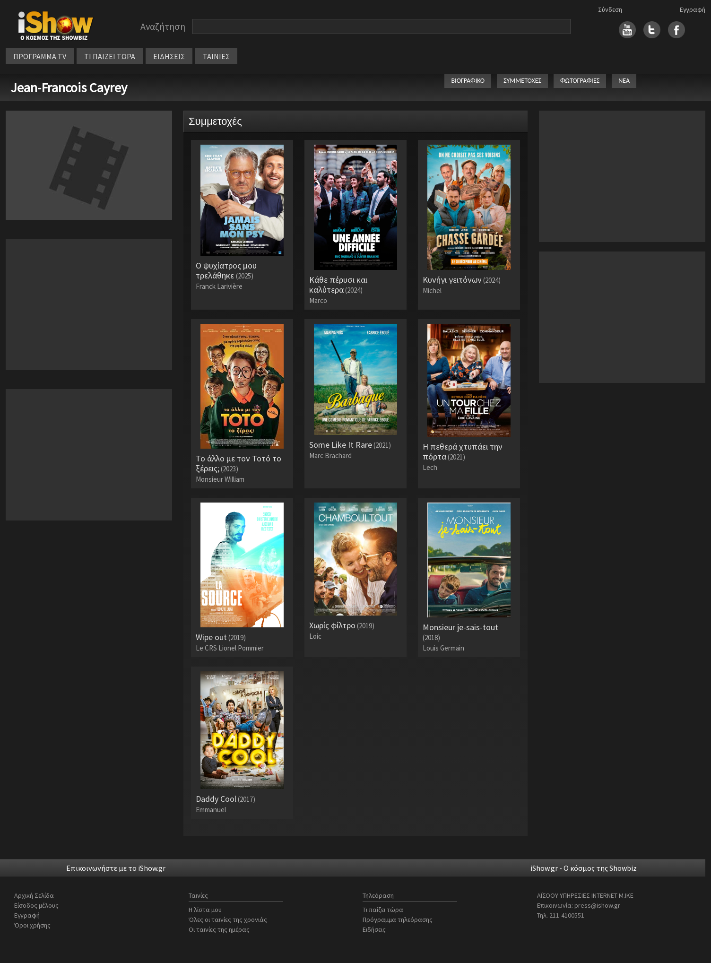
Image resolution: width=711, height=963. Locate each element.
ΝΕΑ (624, 81)
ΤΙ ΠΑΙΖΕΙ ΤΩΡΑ (109, 56)
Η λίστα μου (205, 909)
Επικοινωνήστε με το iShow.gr (115, 868)
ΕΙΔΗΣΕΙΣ (169, 56)
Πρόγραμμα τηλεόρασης (398, 919)
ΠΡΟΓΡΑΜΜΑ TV (39, 56)
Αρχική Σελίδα (34, 895)
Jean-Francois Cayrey (68, 87)
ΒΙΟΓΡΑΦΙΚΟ (468, 81)
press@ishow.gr (597, 905)
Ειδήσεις (374, 929)
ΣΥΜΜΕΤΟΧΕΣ (522, 81)
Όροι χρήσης (32, 925)
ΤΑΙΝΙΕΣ (216, 56)
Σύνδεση (610, 9)
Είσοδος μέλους (36, 905)
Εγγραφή (692, 9)
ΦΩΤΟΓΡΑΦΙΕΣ (579, 81)
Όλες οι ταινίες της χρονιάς (228, 919)
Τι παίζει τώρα (383, 909)
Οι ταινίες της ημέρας (219, 929)
